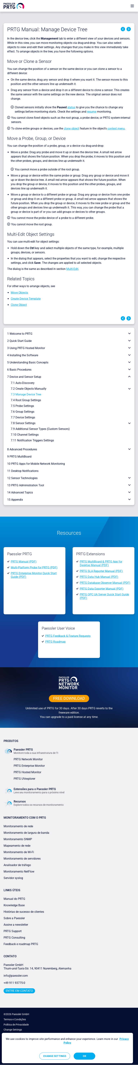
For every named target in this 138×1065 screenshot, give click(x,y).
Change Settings (13, 1029)
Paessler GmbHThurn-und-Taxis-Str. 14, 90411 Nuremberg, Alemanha (37, 966)
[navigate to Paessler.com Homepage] (14, 5)
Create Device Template (26, 298)
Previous (123, 29)
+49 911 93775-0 (14, 983)
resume (91, 111)
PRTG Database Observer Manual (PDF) (105, 582)
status (71, 107)
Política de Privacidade (16, 1024)
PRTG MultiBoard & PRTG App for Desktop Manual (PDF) (101, 563)
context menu (116, 128)
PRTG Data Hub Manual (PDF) (99, 577)
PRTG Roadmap (55, 641)
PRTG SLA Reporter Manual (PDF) (101, 571)
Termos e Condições (15, 1019)
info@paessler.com (16, 975)
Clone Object (19, 305)
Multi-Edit (72, 269)
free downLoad (69, 698)
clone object (71, 128)
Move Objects (19, 292)
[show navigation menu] (132, 6)
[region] (67, 1048)
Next (128, 29)
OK (84, 1056)
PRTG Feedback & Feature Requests (68, 635)
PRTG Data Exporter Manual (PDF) (101, 588)
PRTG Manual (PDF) (23, 561)
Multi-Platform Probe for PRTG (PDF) (34, 567)
